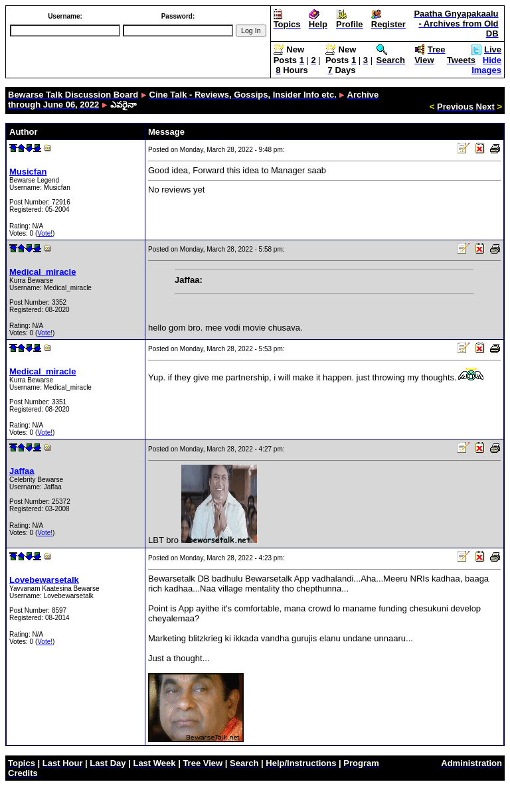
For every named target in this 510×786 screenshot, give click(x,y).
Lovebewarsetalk (44, 580)
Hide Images (486, 65)
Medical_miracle (42, 272)
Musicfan (27, 172)
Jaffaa (22, 471)
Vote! (44, 233)
